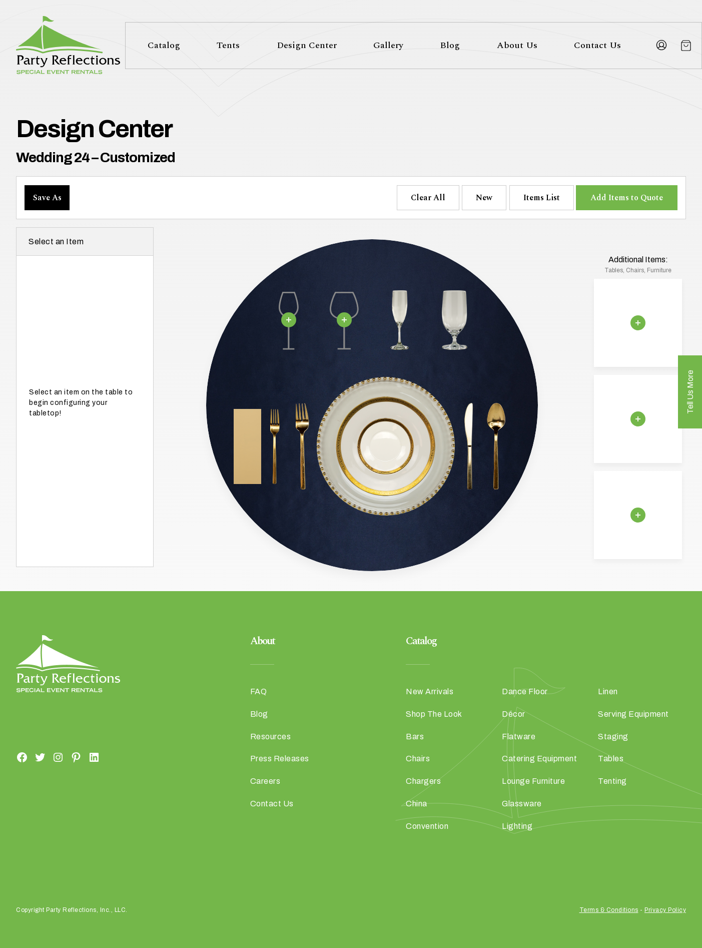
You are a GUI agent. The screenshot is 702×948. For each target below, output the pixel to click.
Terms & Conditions (608, 909)
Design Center (307, 45)
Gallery (388, 45)
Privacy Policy (665, 909)
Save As (47, 198)
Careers (265, 781)
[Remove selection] (288, 319)
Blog (450, 45)
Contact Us (597, 45)
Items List (541, 198)
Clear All (428, 198)
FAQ (258, 691)
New (484, 198)
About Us (517, 45)
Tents (228, 45)
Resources (270, 736)
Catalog (164, 45)
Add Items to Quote (626, 198)
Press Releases (279, 758)
